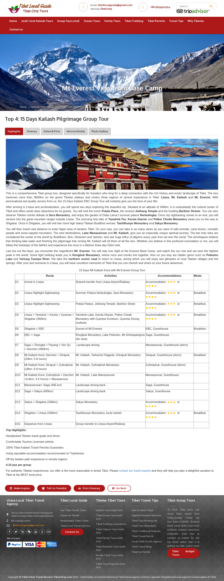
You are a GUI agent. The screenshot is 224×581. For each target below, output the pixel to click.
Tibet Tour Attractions (144, 525)
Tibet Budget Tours (183, 553)
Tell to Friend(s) (54, 488)
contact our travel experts (135, 470)
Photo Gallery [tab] (99, 131)
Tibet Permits (156, 21)
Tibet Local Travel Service (75, 525)
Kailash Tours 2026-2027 (109, 510)
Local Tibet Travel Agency (147, 541)
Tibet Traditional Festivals (146, 531)
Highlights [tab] (14, 131)
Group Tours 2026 (68, 21)
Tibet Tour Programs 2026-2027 (111, 566)
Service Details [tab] (76, 131)
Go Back (119, 488)
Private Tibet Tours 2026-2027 (110, 557)
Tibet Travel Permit (142, 536)
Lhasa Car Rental (69, 515)
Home (13, 21)
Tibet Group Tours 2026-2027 (109, 517)
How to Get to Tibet (142, 510)
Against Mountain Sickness (146, 515)
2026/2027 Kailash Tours (37, 21)
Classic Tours (92, 21)
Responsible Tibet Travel (74, 520)
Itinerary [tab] (32, 131)
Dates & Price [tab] (52, 131)
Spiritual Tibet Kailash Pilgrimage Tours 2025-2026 (57, 107)
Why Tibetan (196, 21)
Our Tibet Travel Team (73, 510)
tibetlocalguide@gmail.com (115, 5)
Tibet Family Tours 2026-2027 (110, 540)
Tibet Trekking (134, 21)
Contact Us (72, 531)
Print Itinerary (89, 488)
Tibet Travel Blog (141, 546)
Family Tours (112, 21)
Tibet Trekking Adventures (111, 524)
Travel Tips (176, 21)
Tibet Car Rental (141, 552)
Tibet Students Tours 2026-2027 (111, 548)
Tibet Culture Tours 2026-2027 (110, 531)
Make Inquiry (20, 488)
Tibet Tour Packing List (144, 520)
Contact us (16, 29)
